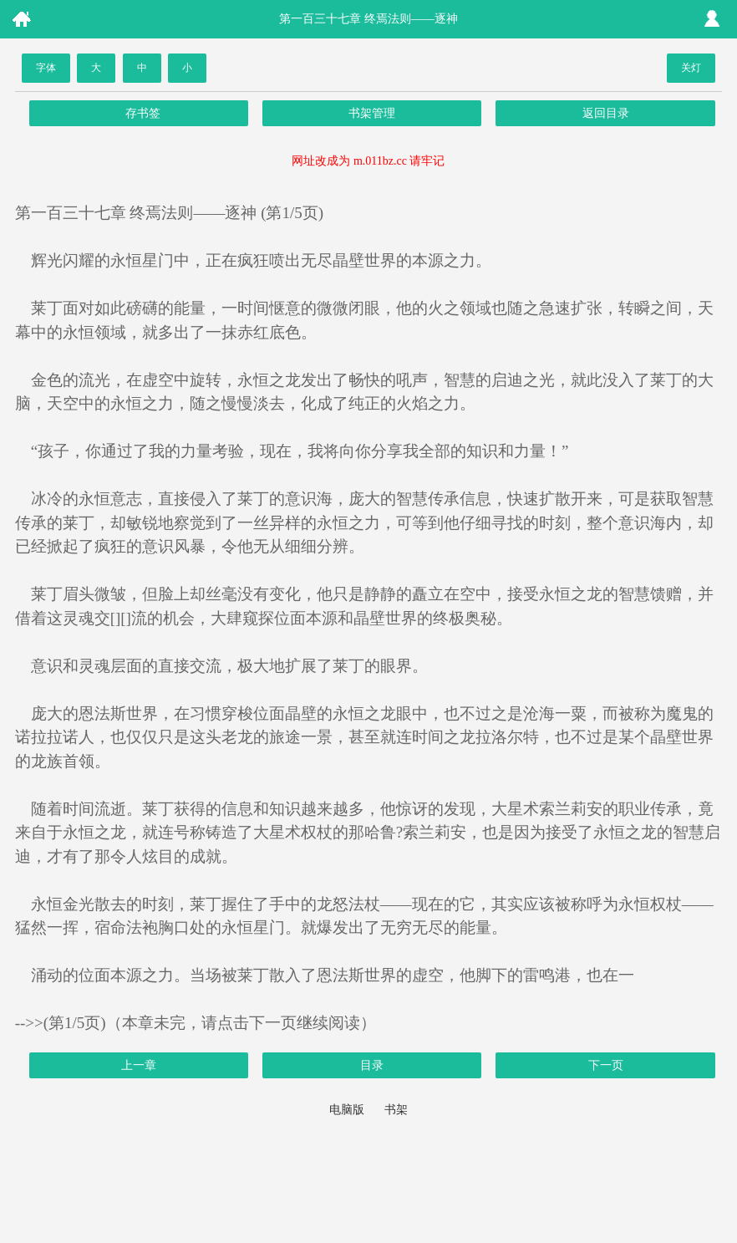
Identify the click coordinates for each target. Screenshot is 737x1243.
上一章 (138, 1065)
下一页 (605, 1065)
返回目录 (605, 113)
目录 (372, 1065)
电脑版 (346, 1109)
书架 (396, 1109)
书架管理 (371, 113)
